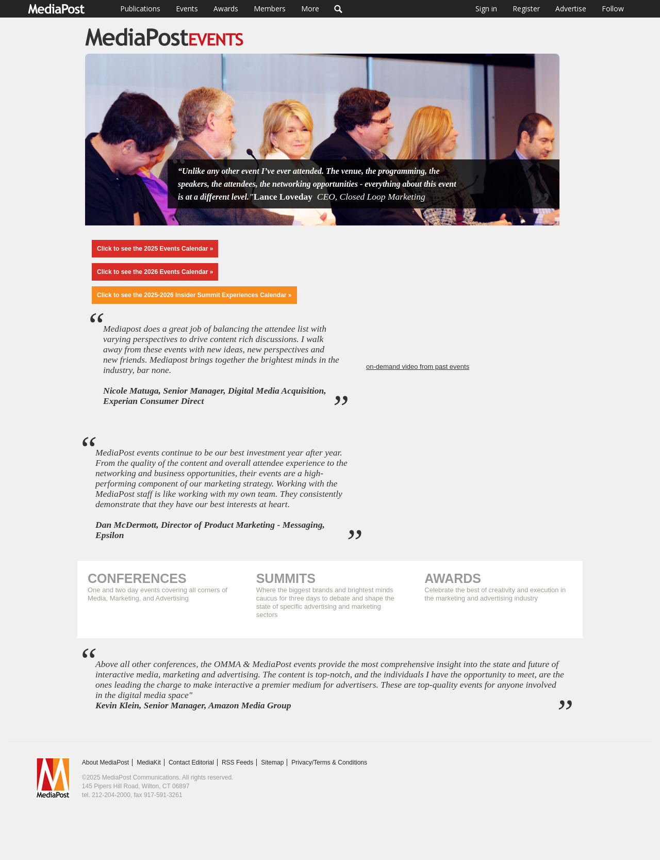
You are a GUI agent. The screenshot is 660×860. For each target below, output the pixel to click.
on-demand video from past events (417, 366)
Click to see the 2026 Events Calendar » (155, 271)
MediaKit (149, 762)
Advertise (570, 8)
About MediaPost (105, 762)
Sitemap (272, 762)
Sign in (486, 8)
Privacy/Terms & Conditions (329, 762)
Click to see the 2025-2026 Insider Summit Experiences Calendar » (194, 295)
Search (338, 9)
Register (526, 8)
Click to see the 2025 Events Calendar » (155, 248)
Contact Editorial (191, 762)
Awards (225, 8)
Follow (613, 8)
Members (270, 8)
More (310, 8)
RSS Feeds (237, 762)
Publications (140, 8)
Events (187, 8)
